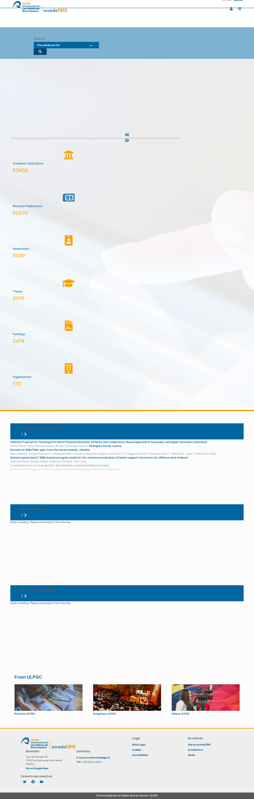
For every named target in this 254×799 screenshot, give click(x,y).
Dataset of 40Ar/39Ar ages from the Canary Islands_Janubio (50, 449)
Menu (240, 9)
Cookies (136, 750)
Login (231, 9)
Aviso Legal (138, 744)
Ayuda (191, 755)
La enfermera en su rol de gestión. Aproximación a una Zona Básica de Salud (59, 465)
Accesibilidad (140, 755)
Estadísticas (195, 750)
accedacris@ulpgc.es (97, 757)
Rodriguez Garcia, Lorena (105, 446)
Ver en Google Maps (37, 768)
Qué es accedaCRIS (199, 744)
